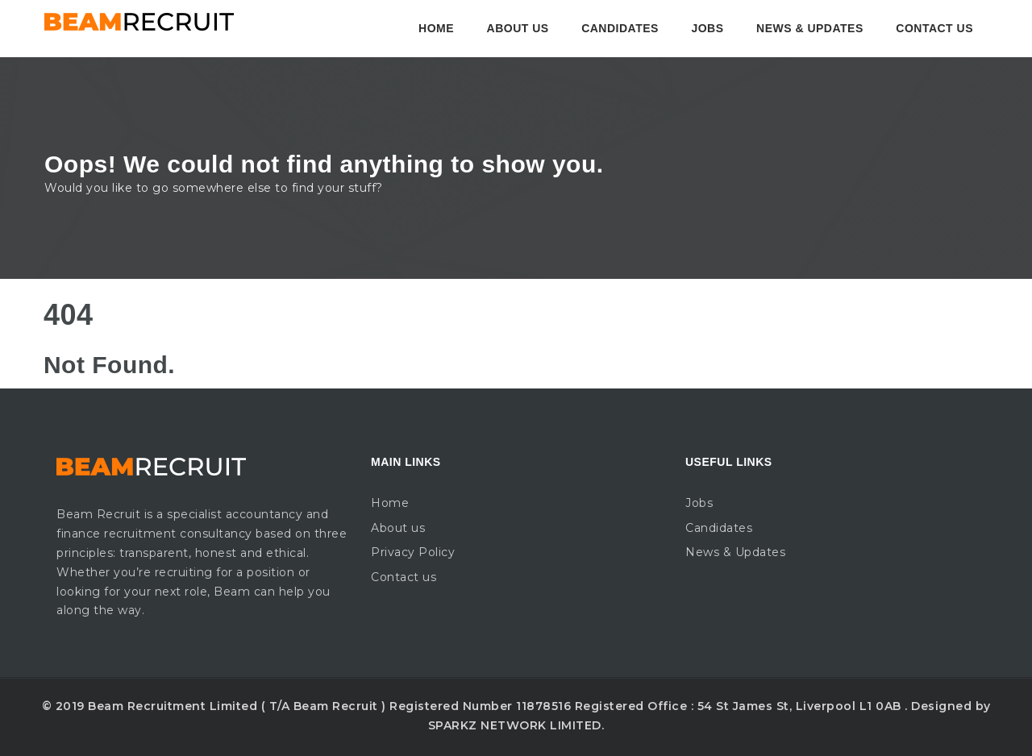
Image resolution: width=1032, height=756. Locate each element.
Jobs (707, 28)
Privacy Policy (413, 552)
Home (436, 28)
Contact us (934, 28)
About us (518, 28)
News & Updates (809, 28)
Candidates (620, 28)
